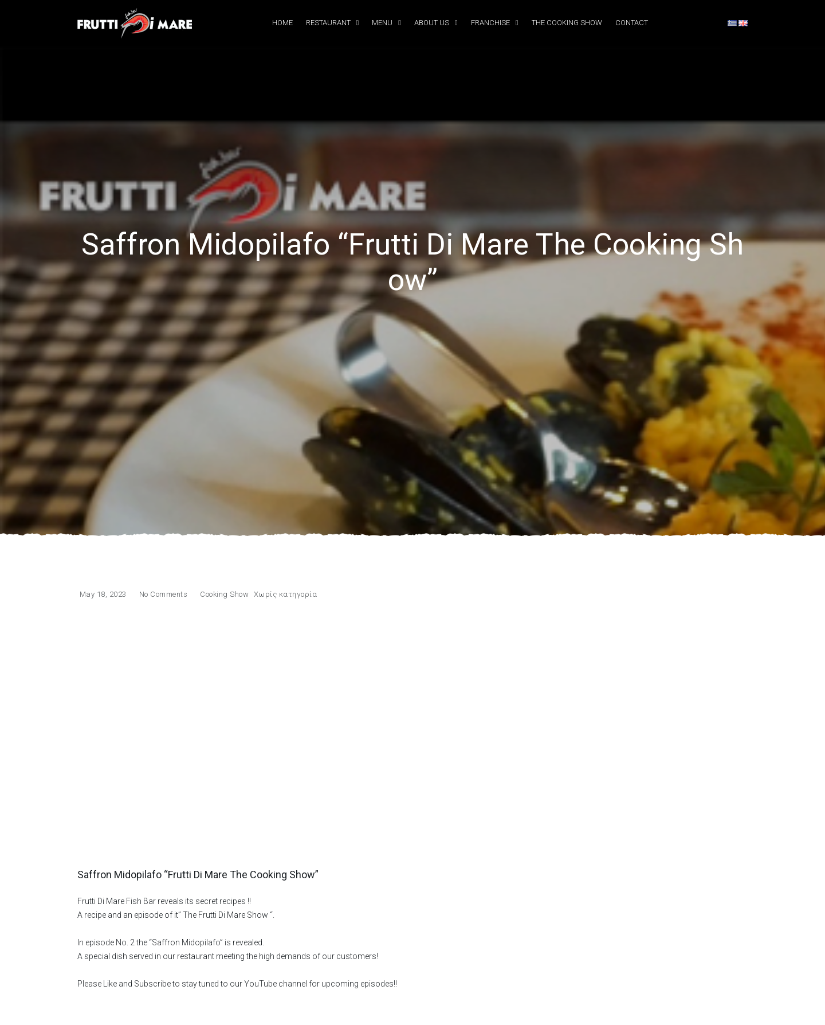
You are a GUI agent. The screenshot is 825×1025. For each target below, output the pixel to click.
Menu (382, 22)
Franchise (490, 22)
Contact (631, 22)
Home (282, 22)
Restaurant (328, 22)
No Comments (163, 594)
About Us (431, 22)
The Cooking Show (567, 22)
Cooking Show (224, 594)
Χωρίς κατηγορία (285, 594)
